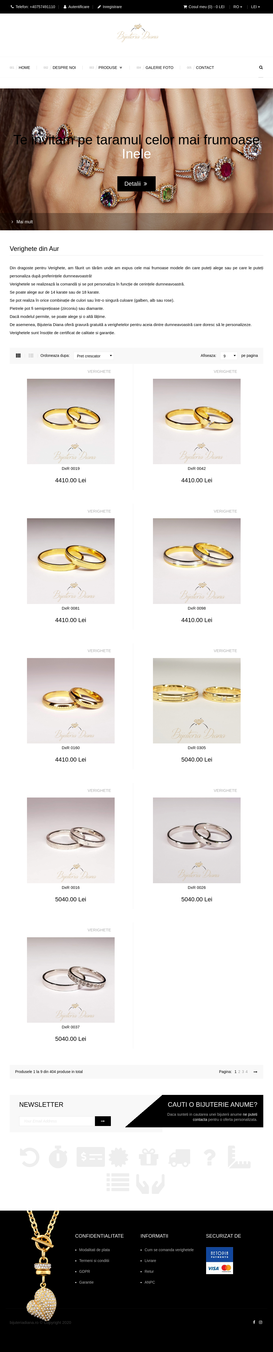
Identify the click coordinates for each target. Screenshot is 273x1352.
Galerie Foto (159, 67)
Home (24, 67)
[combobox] (93, 356)
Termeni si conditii (94, 1260)
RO (237, 7)
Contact (205, 67)
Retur (149, 1271)
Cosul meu (203, 7)
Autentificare (76, 7)
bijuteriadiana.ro (24, 1322)
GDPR (84, 1271)
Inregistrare (109, 7)
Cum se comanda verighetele (169, 1250)
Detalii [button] (135, 184)
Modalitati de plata (94, 1250)
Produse (110, 67)
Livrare (150, 1260)
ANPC (150, 1282)
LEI (255, 7)
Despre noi (64, 67)
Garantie (86, 1282)
